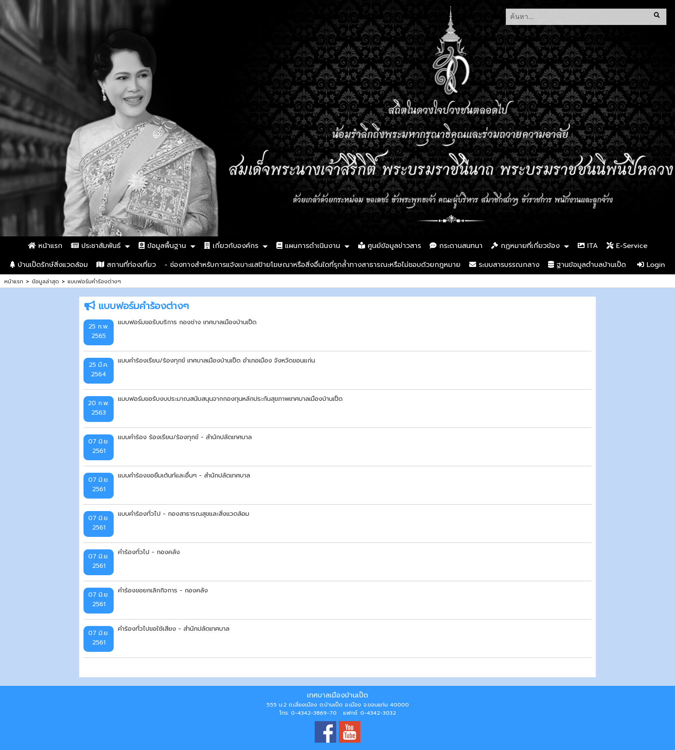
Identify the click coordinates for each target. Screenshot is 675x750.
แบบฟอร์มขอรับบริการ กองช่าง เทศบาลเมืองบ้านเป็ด (187, 322)
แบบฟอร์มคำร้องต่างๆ (94, 281)
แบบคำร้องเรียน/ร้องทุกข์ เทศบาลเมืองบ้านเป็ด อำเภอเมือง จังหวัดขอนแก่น (216, 360)
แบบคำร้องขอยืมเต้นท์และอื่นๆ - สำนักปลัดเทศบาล (184, 475)
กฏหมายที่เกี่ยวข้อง (525, 246)
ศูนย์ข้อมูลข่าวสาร (389, 246)
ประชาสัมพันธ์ (96, 246)
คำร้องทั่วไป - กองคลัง (149, 552)
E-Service (627, 246)
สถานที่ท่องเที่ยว (126, 265)
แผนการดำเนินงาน (308, 246)
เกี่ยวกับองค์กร (231, 246)
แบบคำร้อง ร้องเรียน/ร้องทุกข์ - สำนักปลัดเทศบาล (185, 437)
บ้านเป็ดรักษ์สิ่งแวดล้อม (49, 265)
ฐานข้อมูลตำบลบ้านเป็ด (587, 265)
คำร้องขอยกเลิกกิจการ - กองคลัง (163, 590)
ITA (588, 246)
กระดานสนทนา (456, 246)
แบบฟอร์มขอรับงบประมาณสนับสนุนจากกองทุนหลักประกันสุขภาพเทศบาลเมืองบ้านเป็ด (230, 398)
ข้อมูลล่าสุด (45, 281)
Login (651, 265)
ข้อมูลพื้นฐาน (162, 246)
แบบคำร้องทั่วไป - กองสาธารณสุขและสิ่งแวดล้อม (183, 513)
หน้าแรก (45, 246)
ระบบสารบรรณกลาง (504, 265)
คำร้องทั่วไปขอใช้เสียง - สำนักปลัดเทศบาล (173, 628)
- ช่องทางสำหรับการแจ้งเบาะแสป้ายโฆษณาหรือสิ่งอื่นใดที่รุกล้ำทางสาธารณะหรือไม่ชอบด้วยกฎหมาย (312, 265)
